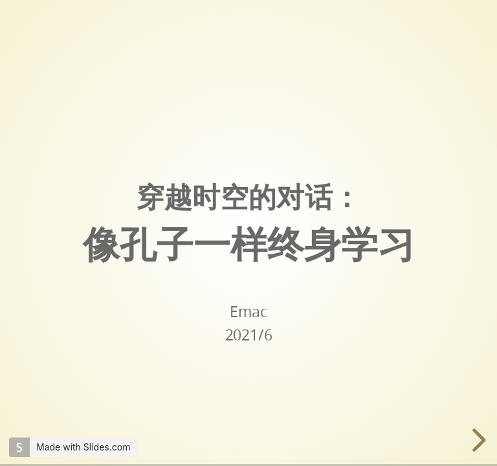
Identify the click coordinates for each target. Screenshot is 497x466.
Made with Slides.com (83, 446)
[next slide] (476, 440)
